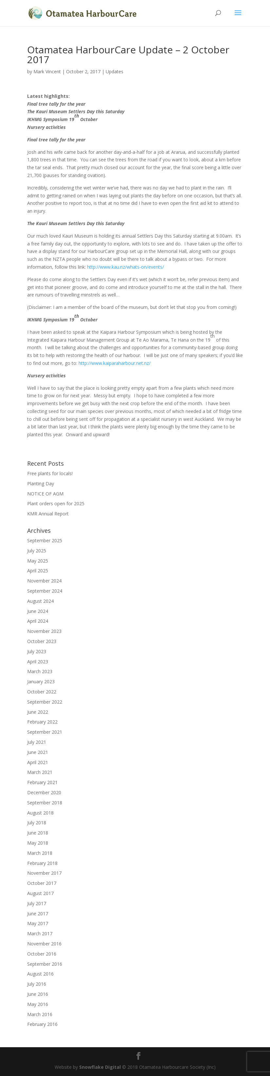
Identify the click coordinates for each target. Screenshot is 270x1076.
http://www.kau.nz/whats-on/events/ (125, 267)
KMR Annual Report (48, 514)
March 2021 (39, 772)
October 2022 (41, 692)
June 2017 (37, 913)
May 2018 (37, 843)
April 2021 (37, 762)
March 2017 (39, 933)
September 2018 (44, 802)
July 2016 (36, 984)
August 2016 (40, 974)
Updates (114, 71)
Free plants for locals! (50, 473)
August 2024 (40, 601)
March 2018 (39, 853)
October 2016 (41, 954)
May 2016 (37, 1004)
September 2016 (44, 964)
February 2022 (42, 722)
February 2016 (42, 1024)
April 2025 (37, 570)
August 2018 (40, 813)
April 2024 (37, 621)
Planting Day (40, 483)
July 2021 (36, 742)
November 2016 (44, 944)
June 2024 (37, 611)
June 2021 (37, 752)
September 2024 (44, 591)
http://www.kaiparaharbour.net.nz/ (115, 363)
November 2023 (44, 631)
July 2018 (36, 822)
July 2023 (36, 651)
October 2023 (41, 641)
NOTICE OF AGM (45, 494)
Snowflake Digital (100, 1067)
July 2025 (36, 550)
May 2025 (37, 561)
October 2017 (41, 883)
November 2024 (44, 581)
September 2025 (44, 540)
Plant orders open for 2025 (55, 503)
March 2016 (39, 1014)
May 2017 (37, 923)
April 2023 (37, 661)
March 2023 (39, 671)
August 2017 (40, 893)
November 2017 (44, 873)
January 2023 (41, 681)
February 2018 (42, 863)
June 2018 (37, 833)
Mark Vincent (47, 71)
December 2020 (44, 792)
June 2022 (37, 712)
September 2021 (44, 732)
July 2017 (36, 903)
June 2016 (37, 994)
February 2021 (42, 782)
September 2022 (44, 702)
